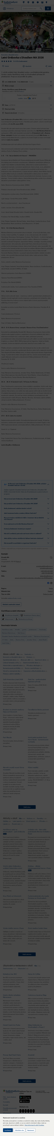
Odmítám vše (19, 1130)
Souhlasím (7, 1130)
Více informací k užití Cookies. (34, 1125)
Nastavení (30, 1130)
